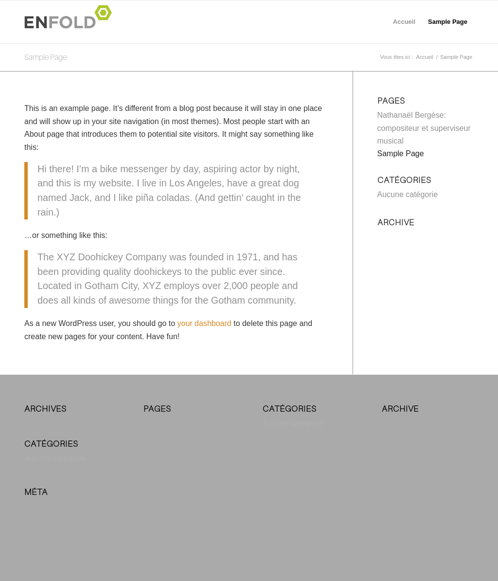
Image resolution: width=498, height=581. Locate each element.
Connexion (43, 506)
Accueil (404, 21)
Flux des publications (60, 519)
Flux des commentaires (64, 532)
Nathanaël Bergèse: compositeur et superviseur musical (424, 128)
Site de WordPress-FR (63, 545)
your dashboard (204, 323)
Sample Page (447, 21)
